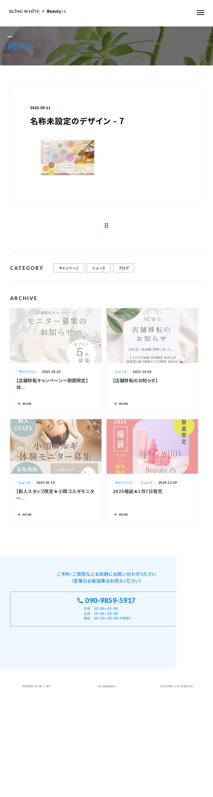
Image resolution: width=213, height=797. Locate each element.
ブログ (123, 270)
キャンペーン (69, 270)
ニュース (99, 270)
